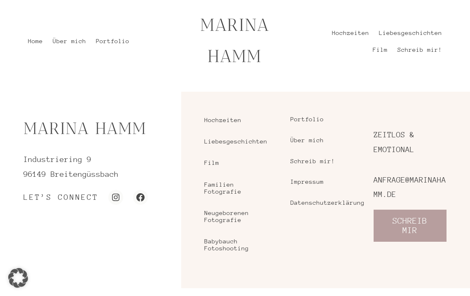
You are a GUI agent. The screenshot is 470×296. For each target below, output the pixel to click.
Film (211, 162)
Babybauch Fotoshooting (226, 245)
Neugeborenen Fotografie (226, 216)
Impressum (307, 181)
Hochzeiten (222, 119)
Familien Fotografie (222, 188)
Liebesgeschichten (235, 141)
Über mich (307, 139)
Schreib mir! (312, 160)
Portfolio (307, 119)
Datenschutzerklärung (325, 202)
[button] (18, 278)
